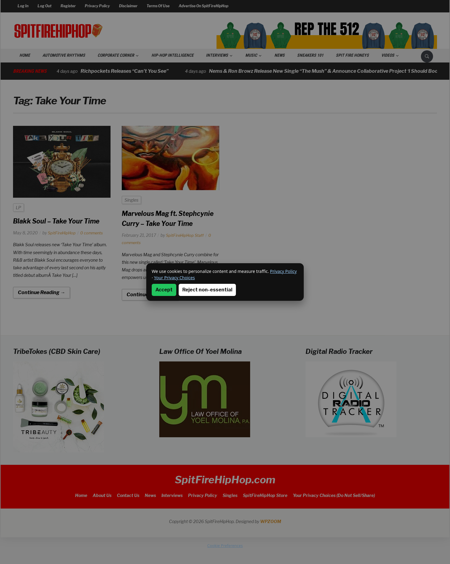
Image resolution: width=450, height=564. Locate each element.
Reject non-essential (207, 290)
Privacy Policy (283, 271)
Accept (164, 290)
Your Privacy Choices (174, 277)
